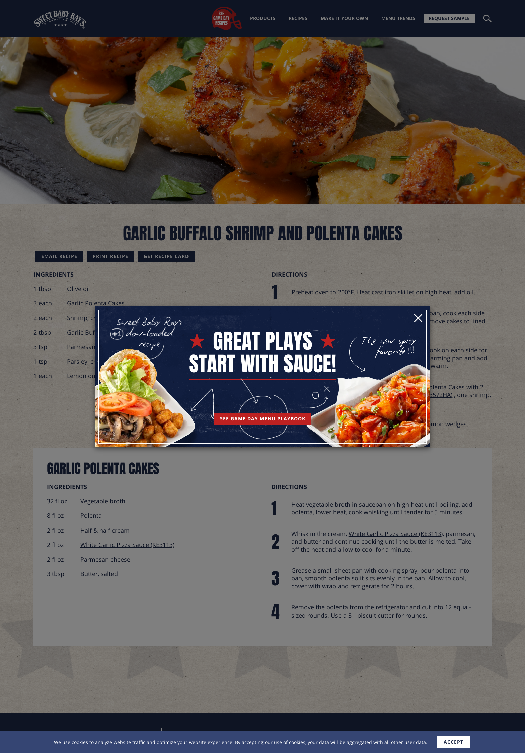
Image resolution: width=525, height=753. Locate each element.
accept (453, 742)
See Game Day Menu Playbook (262, 418)
